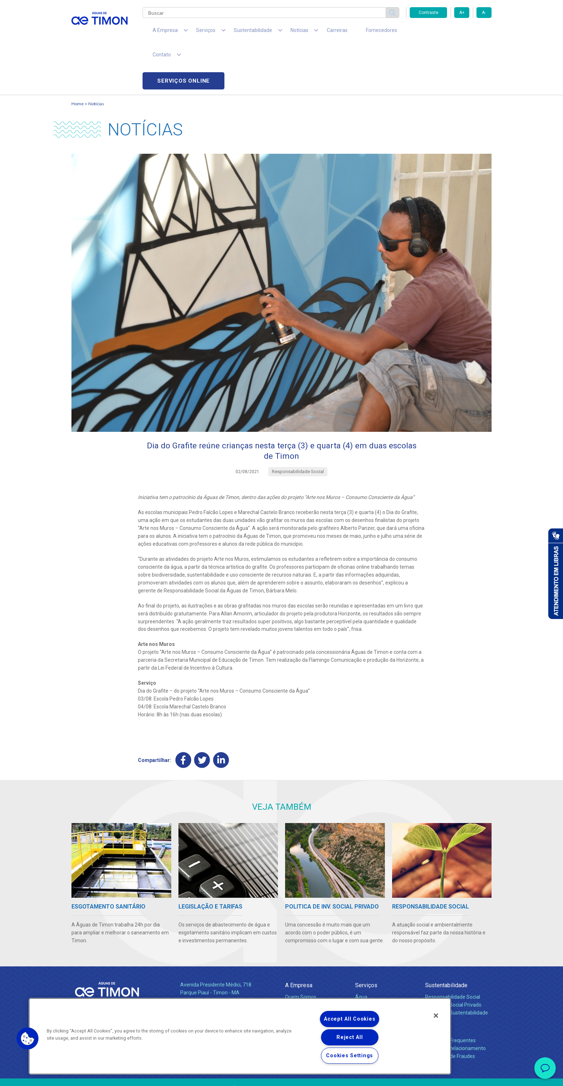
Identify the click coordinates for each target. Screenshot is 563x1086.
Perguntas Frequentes (450, 994)
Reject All (349, 1037)
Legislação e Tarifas (377, 966)
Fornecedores (348, 32)
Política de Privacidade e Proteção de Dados (281, 1075)
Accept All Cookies (349, 1019)
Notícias (96, 56)
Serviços (366, 938)
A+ (462, 12)
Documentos (369, 974)
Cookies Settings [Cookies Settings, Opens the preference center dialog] (349, 1056)
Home (77, 56)
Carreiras (309, 32)
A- (484, 12)
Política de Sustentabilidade (456, 966)
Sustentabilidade (446, 938)
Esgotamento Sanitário (381, 958)
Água (361, 950)
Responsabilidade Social (452, 950)
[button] (27, 1038)
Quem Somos (300, 950)
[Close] (436, 1015)
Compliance (298, 958)
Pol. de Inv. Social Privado (453, 958)
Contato (435, 982)
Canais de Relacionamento (455, 1002)
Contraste (428, 12)
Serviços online (450, 32)
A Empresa (298, 938)
